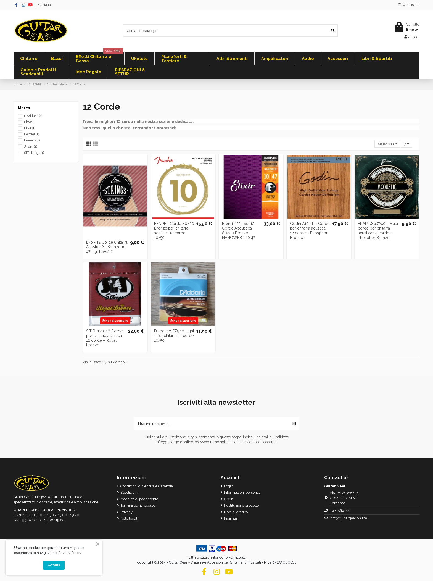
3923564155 (340, 511)
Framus (32, 140)
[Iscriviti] (294, 423)
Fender (31, 134)
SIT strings (34, 153)
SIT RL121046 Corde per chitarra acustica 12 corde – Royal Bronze (104, 338)
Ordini (229, 499)
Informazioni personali (242, 492)
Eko (28, 122)
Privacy (126, 512)
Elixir (29, 128)
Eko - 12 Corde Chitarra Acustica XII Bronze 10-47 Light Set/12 (107, 247)
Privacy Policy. (70, 553)
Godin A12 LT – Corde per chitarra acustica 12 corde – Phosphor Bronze (309, 230)
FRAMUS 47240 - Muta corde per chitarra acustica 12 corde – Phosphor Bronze (378, 230)
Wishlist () (408, 5)
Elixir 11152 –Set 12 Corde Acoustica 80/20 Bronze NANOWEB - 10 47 (238, 230)
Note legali (129, 518)
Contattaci (45, 5)
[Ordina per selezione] (387, 144)
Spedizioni (129, 492)
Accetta (54, 565)
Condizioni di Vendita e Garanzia (146, 486)
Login (228, 486)
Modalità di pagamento (139, 499)
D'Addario (33, 116)
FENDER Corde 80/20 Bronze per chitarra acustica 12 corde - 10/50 (174, 230)
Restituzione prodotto (241, 505)
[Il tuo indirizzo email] (211, 423)
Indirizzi (230, 518)
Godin (30, 147)
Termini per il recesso (137, 505)
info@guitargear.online (348, 518)
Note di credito (236, 512)
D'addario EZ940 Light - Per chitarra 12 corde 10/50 (174, 336)
